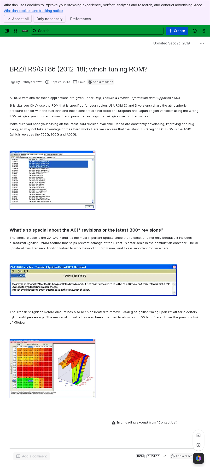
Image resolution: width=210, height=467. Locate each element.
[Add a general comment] (31, 456)
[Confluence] (25, 31)
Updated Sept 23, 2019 (171, 43)
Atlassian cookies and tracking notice (33, 10)
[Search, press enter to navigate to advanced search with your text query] (97, 31)
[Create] (177, 31)
